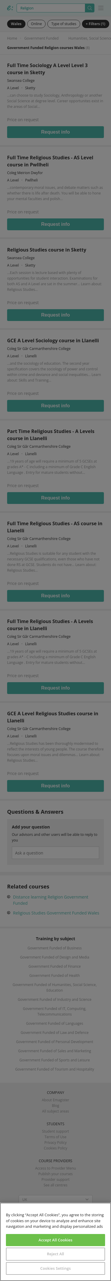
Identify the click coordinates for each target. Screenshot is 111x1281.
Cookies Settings (55, 1268)
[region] (55, 1242)
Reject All (55, 1253)
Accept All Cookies (55, 1240)
